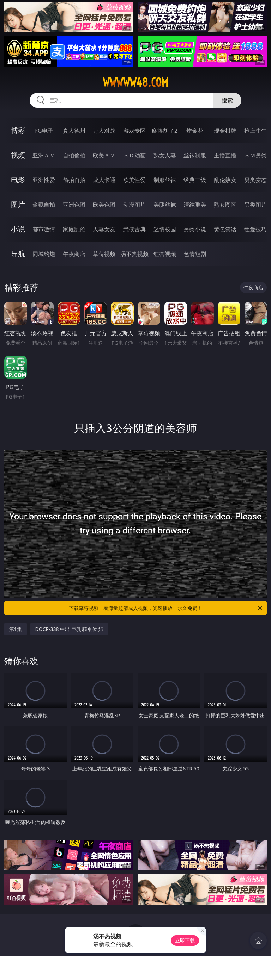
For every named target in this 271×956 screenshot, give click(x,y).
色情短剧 (194, 254)
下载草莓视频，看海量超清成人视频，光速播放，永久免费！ (166, 608)
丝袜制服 (194, 155)
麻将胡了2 (164, 131)
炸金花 (194, 131)
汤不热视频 (134, 254)
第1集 (15, 629)
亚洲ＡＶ (43, 155)
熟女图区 (225, 204)
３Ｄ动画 (134, 155)
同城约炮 (43, 254)
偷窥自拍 (43, 204)
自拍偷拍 (74, 155)
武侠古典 (134, 229)
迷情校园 (164, 229)
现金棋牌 (225, 131)
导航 (18, 253)
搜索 (227, 100)
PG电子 (43, 131)
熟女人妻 (164, 155)
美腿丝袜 (164, 204)
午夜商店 (74, 254)
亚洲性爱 (43, 180)
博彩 (18, 130)
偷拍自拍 (74, 180)
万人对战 (104, 131)
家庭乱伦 (74, 229)
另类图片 (255, 204)
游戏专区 (134, 131)
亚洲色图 (74, 204)
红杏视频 (164, 254)
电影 (18, 180)
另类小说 (194, 229)
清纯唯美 (194, 204)
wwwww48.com (135, 82)
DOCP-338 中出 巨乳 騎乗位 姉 (69, 629)
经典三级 (194, 180)
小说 (18, 229)
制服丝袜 (164, 180)
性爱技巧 (255, 229)
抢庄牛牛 (255, 131)
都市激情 (43, 229)
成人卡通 (104, 180)
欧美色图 (104, 204)
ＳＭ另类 (255, 155)
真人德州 (74, 131)
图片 (18, 204)
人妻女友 (104, 229)
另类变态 (255, 180)
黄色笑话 (225, 229)
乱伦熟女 (225, 180)
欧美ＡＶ (104, 155)
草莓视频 (104, 254)
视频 (18, 155)
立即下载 (185, 940)
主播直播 (225, 155)
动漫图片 (134, 204)
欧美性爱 (134, 180)
